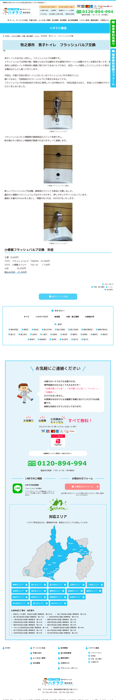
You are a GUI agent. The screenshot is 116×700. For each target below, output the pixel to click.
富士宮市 (24, 334)
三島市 (44, 334)
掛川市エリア (56, 603)
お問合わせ (104, 20)
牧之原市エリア (19, 603)
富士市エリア (36, 584)
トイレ (110, 287)
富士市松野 (74, 329)
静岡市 (26, 329)
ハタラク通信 (84, 20)
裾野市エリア (55, 591)
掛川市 (85, 339)
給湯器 (57, 316)
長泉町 (54, 334)
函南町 (85, 334)
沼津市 (34, 334)
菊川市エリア (38, 603)
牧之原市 (110, 290)
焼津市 (32, 339)
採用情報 (63, 20)
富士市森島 (61, 329)
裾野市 (75, 334)
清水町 (64, 334)
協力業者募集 (73, 20)
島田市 (105, 334)
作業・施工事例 (99, 287)
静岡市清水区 (102, 329)
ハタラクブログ (42, 316)
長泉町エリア (18, 591)
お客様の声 (89, 316)
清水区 (36, 329)
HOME (7, 648)
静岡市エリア (18, 584)
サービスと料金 (22, 20)
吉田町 (54, 339)
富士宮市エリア (56, 584)
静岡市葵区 (14, 329)
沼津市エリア (75, 584)
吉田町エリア (75, 597)
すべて (26, 316)
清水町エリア (36, 591)
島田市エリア (18, 597)
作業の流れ (33, 20)
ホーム (11, 20)
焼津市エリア (36, 597)
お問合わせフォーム (82, 486)
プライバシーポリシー (69, 668)
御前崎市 (43, 339)
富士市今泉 (48, 329)
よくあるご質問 (44, 20)
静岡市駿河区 (88, 329)
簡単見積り (95, 20)
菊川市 (75, 339)
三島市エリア (93, 584)
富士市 (12, 334)
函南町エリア (73, 591)
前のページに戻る (58, 296)
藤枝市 (95, 334)
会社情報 (55, 20)
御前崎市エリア (56, 597)
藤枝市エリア (91, 591)
